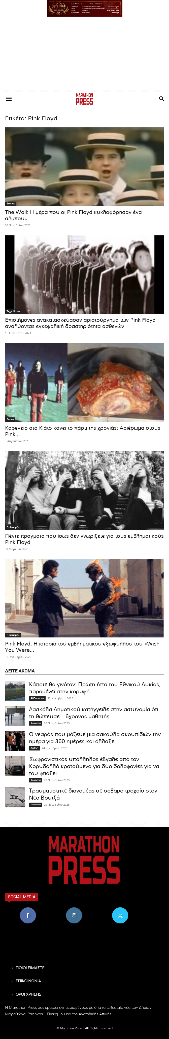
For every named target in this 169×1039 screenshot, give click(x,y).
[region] (84, 8)
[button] (84, 8)
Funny (10, 419)
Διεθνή (34, 748)
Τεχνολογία (13, 311)
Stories (11, 203)
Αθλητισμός (37, 698)
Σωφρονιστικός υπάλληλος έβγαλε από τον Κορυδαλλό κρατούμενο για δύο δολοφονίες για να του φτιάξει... (94, 766)
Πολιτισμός (13, 527)
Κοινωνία (35, 723)
